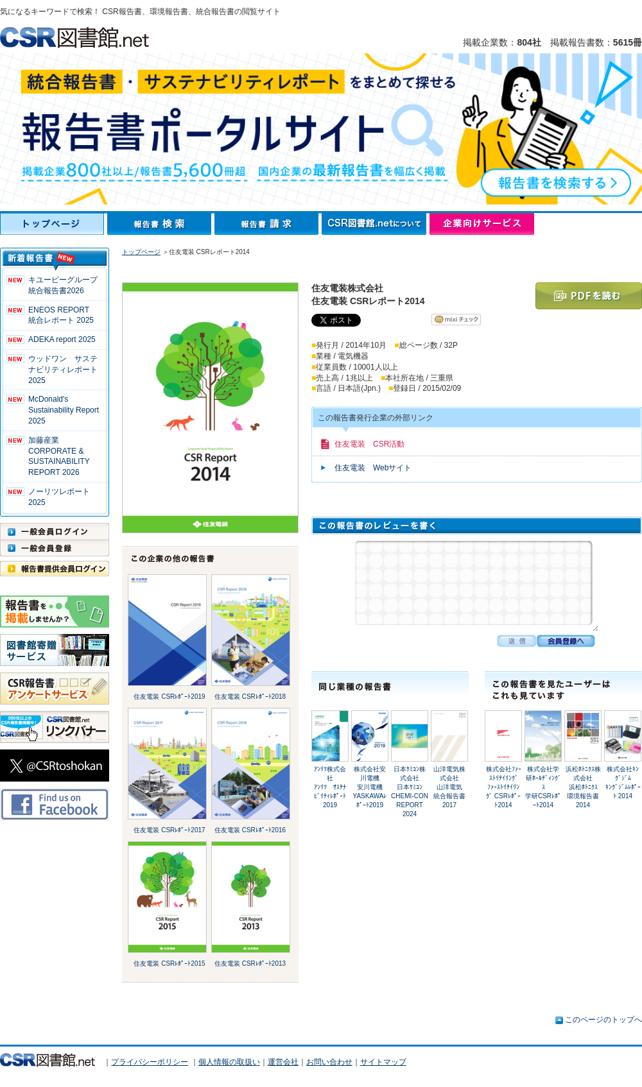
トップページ (53, 224)
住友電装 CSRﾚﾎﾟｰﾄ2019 (169, 696)
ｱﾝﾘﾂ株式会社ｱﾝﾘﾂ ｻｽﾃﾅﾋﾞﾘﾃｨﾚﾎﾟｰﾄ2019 (330, 787)
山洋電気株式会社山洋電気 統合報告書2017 (451, 787)
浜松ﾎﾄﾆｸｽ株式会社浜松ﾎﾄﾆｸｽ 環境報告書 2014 (586, 787)
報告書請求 (268, 224)
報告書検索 (160, 224)
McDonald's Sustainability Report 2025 (63, 410)
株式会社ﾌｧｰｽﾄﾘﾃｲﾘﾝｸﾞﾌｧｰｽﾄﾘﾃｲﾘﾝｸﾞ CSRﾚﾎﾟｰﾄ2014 (503, 787)
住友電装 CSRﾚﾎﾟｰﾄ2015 (169, 963)
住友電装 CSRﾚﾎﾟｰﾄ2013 (250, 963)
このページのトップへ (603, 1019)
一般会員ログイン (54, 531)
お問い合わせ (329, 1061)
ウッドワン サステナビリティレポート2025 (63, 369)
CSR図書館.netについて (375, 224)
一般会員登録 (54, 548)
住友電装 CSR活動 (369, 444)
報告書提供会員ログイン (54, 568)
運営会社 (283, 1061)
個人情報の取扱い (229, 1061)
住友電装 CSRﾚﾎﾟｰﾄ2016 (250, 830)
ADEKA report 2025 (62, 339)
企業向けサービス (481, 224)
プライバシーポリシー (149, 1061)
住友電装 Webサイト (373, 467)
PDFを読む (588, 295)
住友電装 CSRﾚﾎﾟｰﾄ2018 (250, 696)
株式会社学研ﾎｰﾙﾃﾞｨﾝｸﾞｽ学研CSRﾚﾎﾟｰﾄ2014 (543, 787)
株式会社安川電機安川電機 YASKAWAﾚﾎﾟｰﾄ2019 (371, 787)
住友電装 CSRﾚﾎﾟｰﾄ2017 (169, 830)
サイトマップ (383, 1061)
